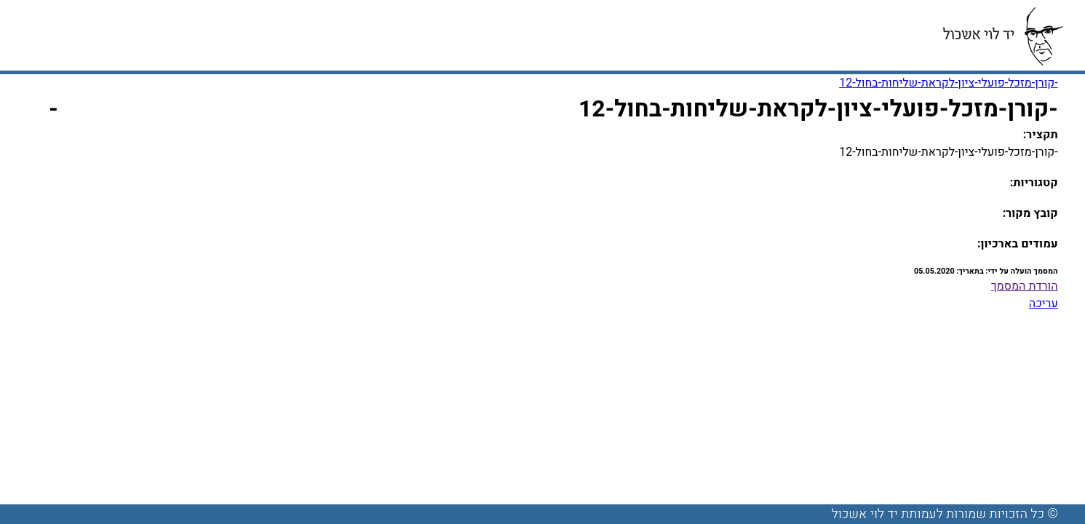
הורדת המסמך (1024, 286)
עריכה (1043, 303)
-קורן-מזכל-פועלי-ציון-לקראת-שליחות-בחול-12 (948, 83)
